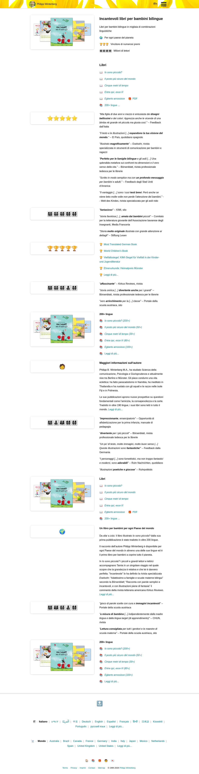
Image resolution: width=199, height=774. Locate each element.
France (89, 741)
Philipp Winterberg (43, 4)
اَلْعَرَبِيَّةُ (65, 721)
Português (81, 726)
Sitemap (101, 768)
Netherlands (157, 741)
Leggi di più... (108, 274)
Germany (102, 741)
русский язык (97, 726)
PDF (132, 98)
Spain (70, 746)
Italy (123, 741)
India (114, 741)
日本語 (145, 721)
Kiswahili (157, 721)
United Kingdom (86, 746)
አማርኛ (54, 721)
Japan (132, 741)
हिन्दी (135, 721)
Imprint (83, 768)
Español (111, 721)
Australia (54, 741)
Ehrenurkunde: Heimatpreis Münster (121, 268)
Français (124, 721)
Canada (77, 741)
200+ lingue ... (109, 105)
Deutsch (86, 721)
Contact (91, 768)
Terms (65, 768)
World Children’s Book (113, 251)
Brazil (66, 741)
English (99, 721)
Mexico (143, 741)
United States (106, 746)
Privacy (74, 768)
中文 (75, 721)
